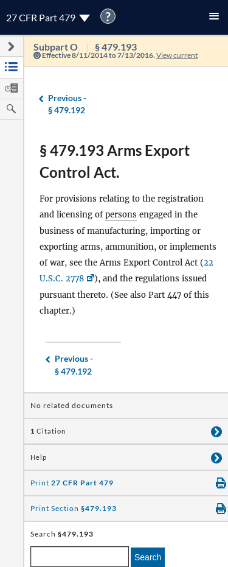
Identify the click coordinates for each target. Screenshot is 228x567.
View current (177, 55)
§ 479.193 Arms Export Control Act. (115, 161)
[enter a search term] (79, 556)
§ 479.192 (67, 104)
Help (38, 457)
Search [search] (147, 557)
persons (121, 215)
